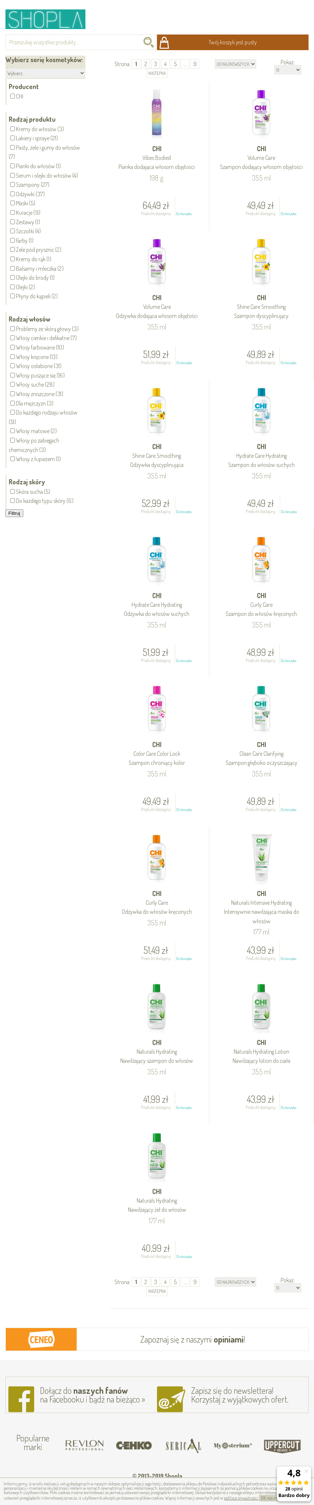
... (185, 64)
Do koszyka (184, 213)
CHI (157, 158)
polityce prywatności (241, 1498)
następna (157, 73)
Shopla (50, 19)
